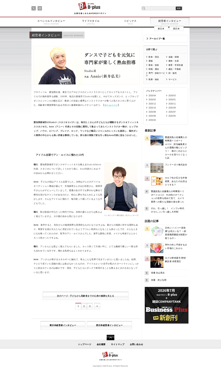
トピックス (130, 22)
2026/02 (152, 99)
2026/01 (172, 99)
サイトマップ (117, 344)
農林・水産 (174, 61)
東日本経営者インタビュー (63, 325)
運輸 (151, 61)
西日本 (176, 28)
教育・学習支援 (176, 65)
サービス (173, 79)
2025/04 (152, 120)
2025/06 (152, 116)
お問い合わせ (136, 344)
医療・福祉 (154, 79)
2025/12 (152, 103)
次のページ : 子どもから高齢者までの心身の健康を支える (85, 295)
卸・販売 (173, 73)
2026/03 (172, 95)
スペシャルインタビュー (51, 22)
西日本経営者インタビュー (109, 325)
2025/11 (172, 103)
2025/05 (172, 116)
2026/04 (152, 95)
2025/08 (152, 112)
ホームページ (111, 105)
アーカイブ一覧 (157, 38)
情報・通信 (154, 69)
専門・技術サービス (155, 74)
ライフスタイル (91, 22)
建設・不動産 (175, 69)
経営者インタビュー (170, 22)
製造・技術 (154, 65)
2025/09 (172, 107)
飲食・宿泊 (154, 57)
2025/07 (172, 112)
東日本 (161, 28)
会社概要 (101, 344)
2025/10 (152, 107)
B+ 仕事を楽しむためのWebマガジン (90, 8)
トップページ (84, 344)
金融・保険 (174, 57)
